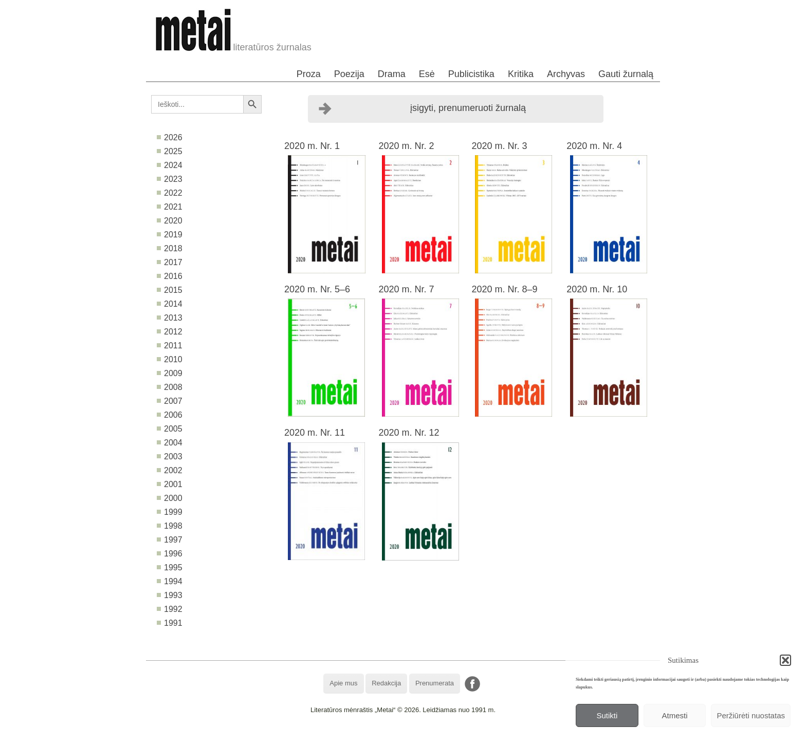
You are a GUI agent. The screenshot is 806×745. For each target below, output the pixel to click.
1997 (173, 539)
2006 (173, 415)
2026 (173, 137)
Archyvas (566, 74)
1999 (173, 512)
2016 (173, 276)
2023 (173, 179)
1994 (173, 581)
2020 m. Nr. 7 (406, 289)
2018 (173, 248)
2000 (173, 498)
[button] (785, 660)
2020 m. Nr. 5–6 (317, 289)
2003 (173, 456)
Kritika (521, 74)
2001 (173, 484)
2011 (173, 345)
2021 (173, 206)
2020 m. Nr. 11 (314, 432)
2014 (173, 304)
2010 (173, 359)
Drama (392, 74)
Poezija (349, 74)
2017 (173, 262)
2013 (173, 317)
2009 (173, 373)
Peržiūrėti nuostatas (751, 715)
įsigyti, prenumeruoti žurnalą (468, 108)
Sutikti (606, 715)
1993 (173, 595)
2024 (173, 165)
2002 (173, 470)
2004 (173, 442)
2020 (173, 220)
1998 (173, 526)
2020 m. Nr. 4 (594, 146)
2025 (173, 151)
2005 (173, 428)
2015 (173, 290)
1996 (173, 553)
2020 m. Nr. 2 (406, 146)
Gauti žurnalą (625, 74)
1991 (173, 623)
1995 (173, 567)
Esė (427, 74)
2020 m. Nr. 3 (499, 146)
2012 (173, 331)
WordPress (364, 737)
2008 (173, 387)
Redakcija (386, 683)
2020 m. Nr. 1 (312, 146)
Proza (309, 74)
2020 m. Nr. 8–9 (504, 289)
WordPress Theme (410, 737)
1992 (173, 609)
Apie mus (343, 683)
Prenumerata (434, 683)
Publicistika (471, 74)
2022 (173, 193)
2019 (173, 234)
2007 (173, 401)
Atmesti (675, 715)
